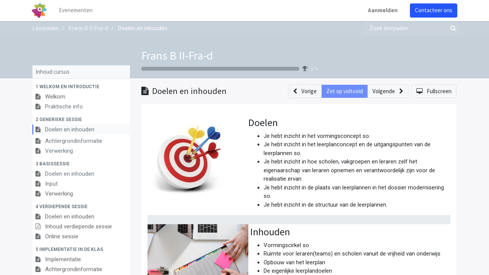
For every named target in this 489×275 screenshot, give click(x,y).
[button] (81, 87)
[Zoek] (451, 28)
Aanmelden (382, 10)
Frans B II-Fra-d (177, 55)
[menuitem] (76, 10)
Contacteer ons (433, 10)
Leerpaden (45, 28)
